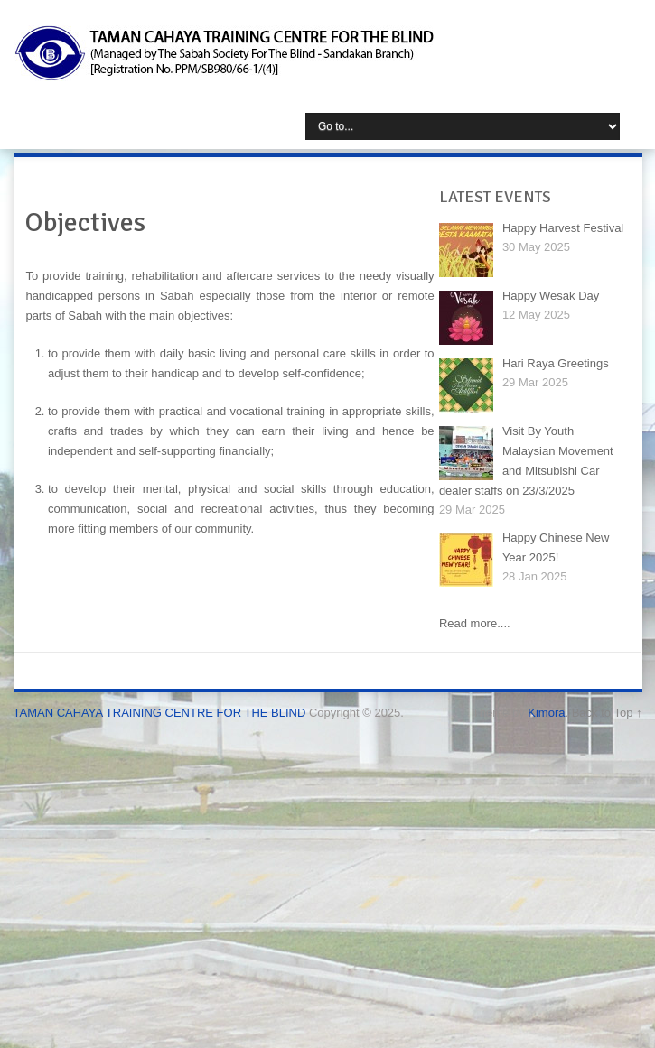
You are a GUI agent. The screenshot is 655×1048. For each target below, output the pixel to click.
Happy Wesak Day (550, 295)
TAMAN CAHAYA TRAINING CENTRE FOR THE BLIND (160, 712)
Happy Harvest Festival (562, 228)
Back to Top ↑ (607, 712)
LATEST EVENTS (495, 197)
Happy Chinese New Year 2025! (556, 547)
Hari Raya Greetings (555, 363)
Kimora (546, 712)
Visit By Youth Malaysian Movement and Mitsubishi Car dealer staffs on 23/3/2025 (526, 460)
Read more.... (474, 623)
